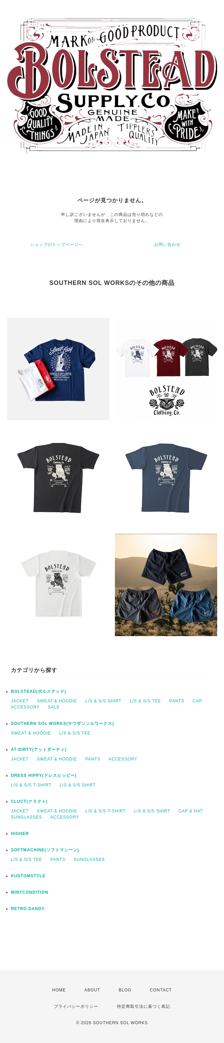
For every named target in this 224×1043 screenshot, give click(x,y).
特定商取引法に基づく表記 (143, 1006)
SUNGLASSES (26, 817)
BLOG (125, 990)
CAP (197, 701)
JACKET (20, 701)
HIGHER (20, 833)
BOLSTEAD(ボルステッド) (38, 691)
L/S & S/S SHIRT (103, 701)
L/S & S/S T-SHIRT (31, 785)
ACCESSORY (25, 707)
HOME (59, 990)
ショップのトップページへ (56, 244)
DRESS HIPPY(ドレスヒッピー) (44, 775)
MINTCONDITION (29, 892)
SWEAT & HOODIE (57, 701)
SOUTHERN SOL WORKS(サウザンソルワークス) (62, 723)
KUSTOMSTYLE (28, 876)
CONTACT (161, 990)
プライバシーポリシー (76, 1006)
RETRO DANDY (28, 908)
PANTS (176, 701)
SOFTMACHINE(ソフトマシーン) (45, 850)
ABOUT (92, 990)
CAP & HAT (191, 811)
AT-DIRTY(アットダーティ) (38, 749)
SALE (54, 707)
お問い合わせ (167, 244)
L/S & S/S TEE (145, 701)
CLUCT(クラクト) (29, 801)
